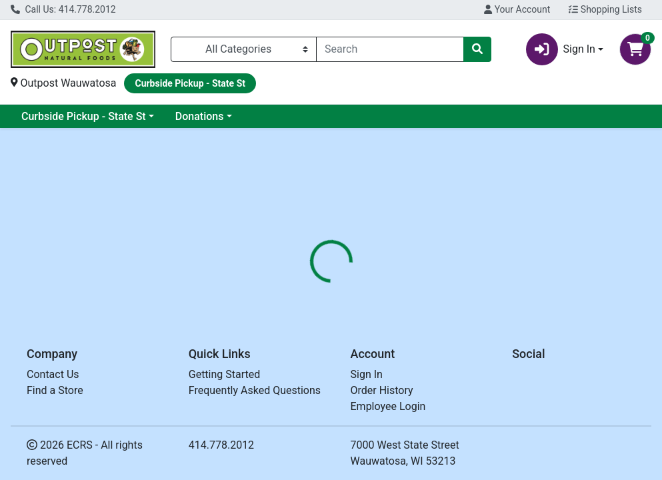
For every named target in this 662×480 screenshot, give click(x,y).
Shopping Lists (605, 9)
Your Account (517, 9)
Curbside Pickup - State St (83, 116)
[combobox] (390, 49)
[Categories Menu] (244, 49)
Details (312, 299)
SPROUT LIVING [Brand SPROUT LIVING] (444, 378)
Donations (199, 116)
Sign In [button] (560, 49)
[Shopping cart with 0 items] (635, 49)
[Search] (390, 49)
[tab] (312, 299)
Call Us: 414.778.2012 (63, 9)
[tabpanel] (469, 390)
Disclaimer (371, 299)
